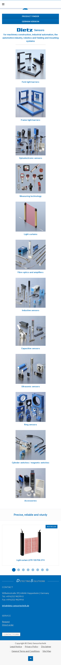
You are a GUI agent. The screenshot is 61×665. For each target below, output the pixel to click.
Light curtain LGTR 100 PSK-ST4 (30, 560)
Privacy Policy (31, 646)
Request (6, 621)
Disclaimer (46, 646)
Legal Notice (16, 646)
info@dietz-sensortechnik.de (15, 605)
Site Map (47, 651)
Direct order (8, 625)
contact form (11, 634)
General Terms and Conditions (26, 651)
